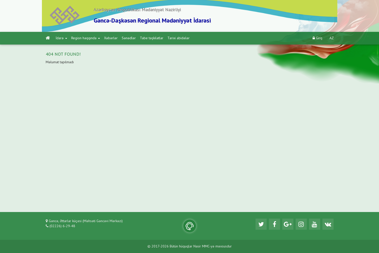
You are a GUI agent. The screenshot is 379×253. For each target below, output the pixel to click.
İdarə (61, 38)
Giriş (317, 38)
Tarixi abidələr (178, 38)
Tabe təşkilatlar (151, 38)
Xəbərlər (111, 38)
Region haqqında (85, 38)
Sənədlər (129, 38)
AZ (332, 38)
